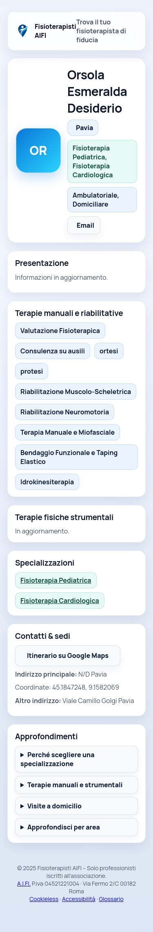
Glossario (111, 899)
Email (85, 225)
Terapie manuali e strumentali (75, 784)
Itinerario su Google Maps (68, 655)
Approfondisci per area (63, 827)
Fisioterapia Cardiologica (59, 600)
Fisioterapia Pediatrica (55, 580)
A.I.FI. (24, 883)
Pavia (84, 127)
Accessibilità (78, 899)
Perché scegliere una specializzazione (57, 759)
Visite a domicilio (54, 805)
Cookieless (43, 899)
